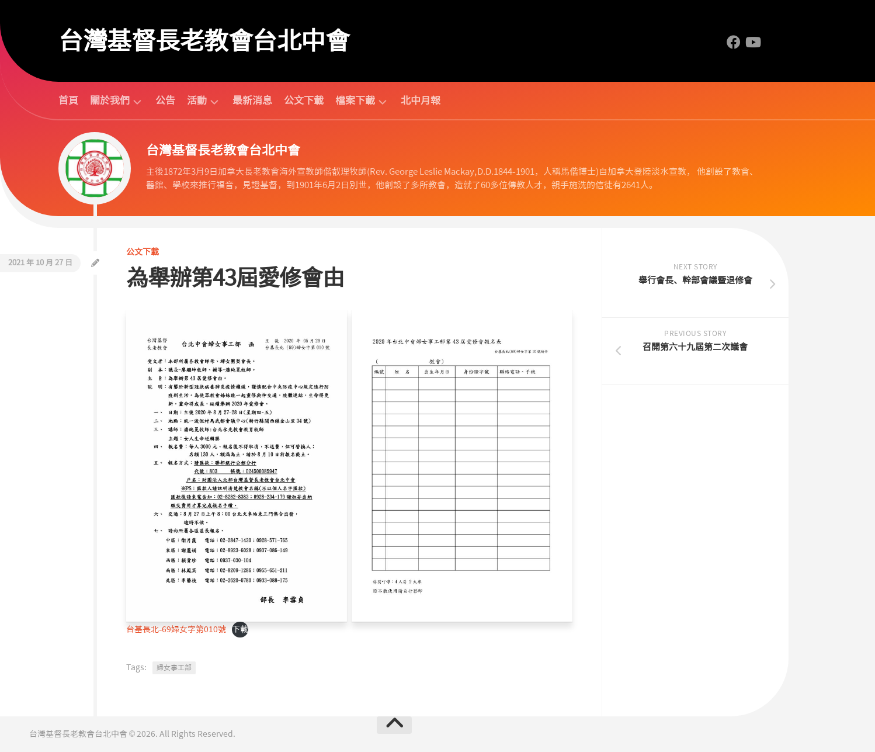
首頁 (68, 100)
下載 (240, 629)
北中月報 (420, 100)
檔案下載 (355, 101)
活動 (197, 101)
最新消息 (252, 100)
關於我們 (110, 101)
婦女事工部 (174, 668)
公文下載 (304, 100)
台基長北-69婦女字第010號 (176, 629)
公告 (165, 100)
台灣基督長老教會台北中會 (203, 41)
